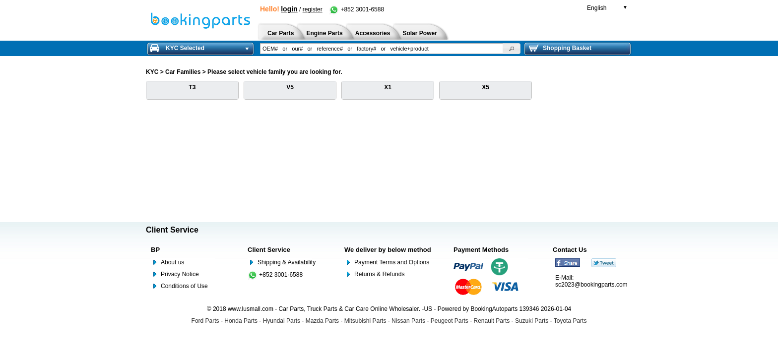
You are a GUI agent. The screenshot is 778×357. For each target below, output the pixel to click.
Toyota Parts (570, 320)
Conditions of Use (184, 286)
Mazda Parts (322, 320)
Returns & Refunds (379, 274)
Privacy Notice (180, 274)
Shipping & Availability (287, 262)
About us (172, 262)
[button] (511, 48)
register (313, 9)
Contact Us (570, 249)
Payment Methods (481, 249)
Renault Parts (492, 320)
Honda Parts (241, 320)
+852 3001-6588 (356, 9)
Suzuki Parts (531, 320)
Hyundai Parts (281, 320)
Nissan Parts (408, 320)
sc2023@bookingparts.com (591, 284)
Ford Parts (205, 320)
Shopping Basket (560, 48)
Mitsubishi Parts (365, 320)
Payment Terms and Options (391, 262)
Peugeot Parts (449, 320)
